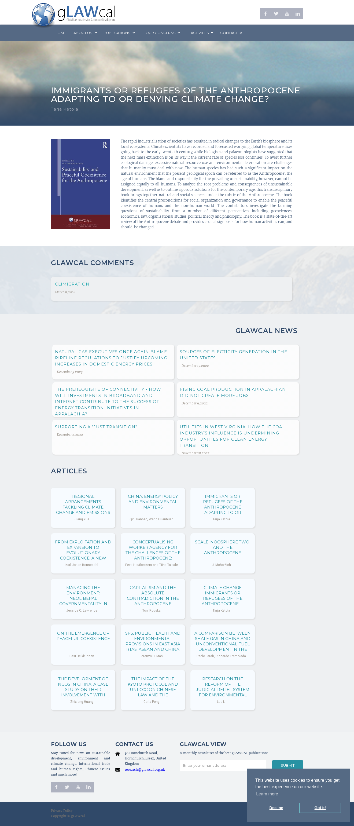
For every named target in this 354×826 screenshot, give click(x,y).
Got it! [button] (320, 808)
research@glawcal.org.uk (145, 770)
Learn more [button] (267, 794)
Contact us (232, 33)
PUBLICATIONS (117, 33)
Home (60, 33)
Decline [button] (276, 808)
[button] (85, 33)
